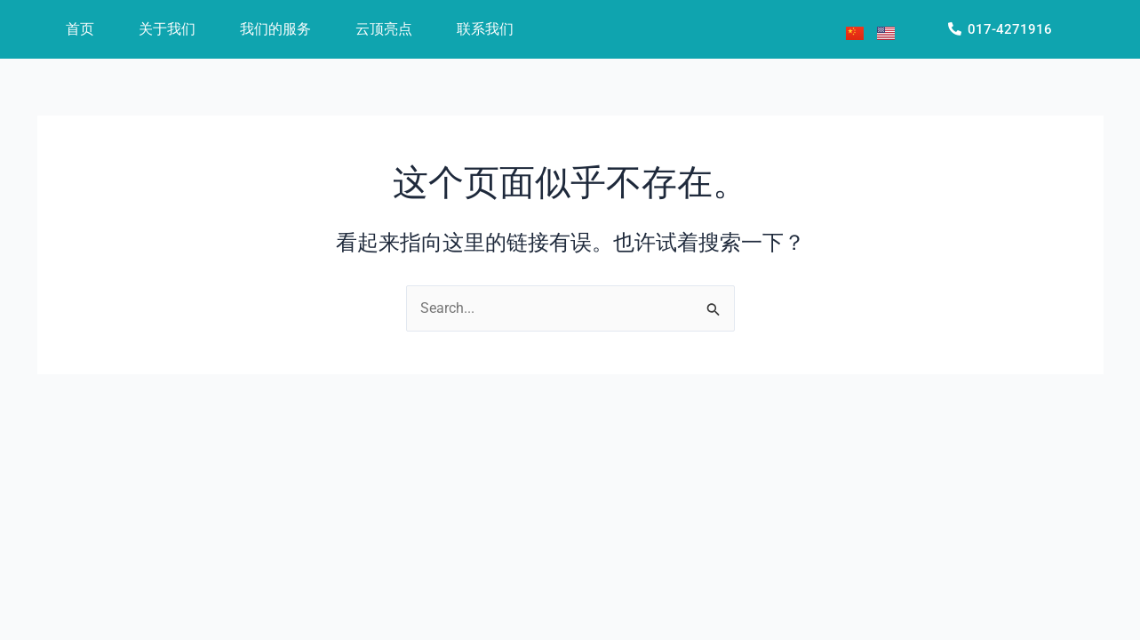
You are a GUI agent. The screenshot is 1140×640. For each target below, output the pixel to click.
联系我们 (485, 28)
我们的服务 (275, 28)
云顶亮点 (383, 28)
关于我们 (167, 28)
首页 (80, 28)
